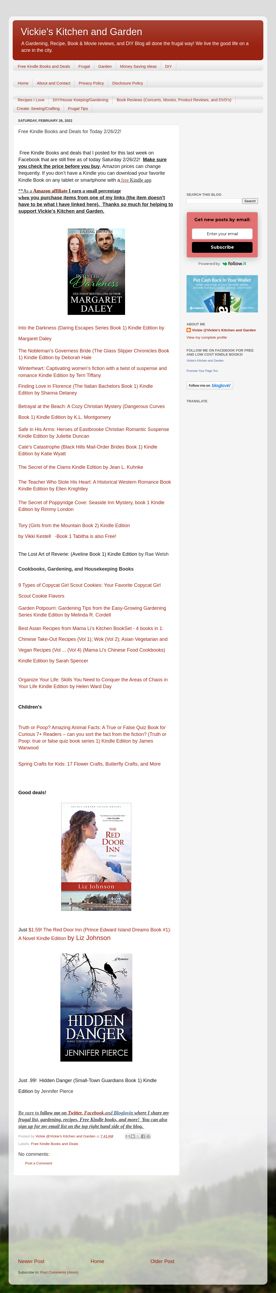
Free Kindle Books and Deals (44, 66)
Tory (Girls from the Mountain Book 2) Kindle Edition (74, 525)
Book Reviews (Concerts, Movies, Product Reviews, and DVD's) (174, 99)
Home (23, 83)
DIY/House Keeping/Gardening (80, 99)
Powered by (222, 263)
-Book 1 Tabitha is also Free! (87, 536)
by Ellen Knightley (69, 488)
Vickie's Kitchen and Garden (81, 31)
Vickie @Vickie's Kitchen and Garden (224, 330)
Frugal (84, 66)
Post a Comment (38, 1163)
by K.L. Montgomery (89, 417)
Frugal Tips (78, 108)
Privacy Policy (91, 83)
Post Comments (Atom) (59, 1272)
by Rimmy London (54, 509)
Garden (105, 66)
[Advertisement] (96, 1217)
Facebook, (94, 1113)
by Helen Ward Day (90, 686)
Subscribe (222, 247)
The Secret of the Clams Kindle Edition (60, 467)
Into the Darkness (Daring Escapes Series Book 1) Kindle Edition (88, 328)
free (125, 180)
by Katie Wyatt (50, 453)
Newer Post (31, 1261)
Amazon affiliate (50, 191)
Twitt (73, 1113)
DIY (168, 66)
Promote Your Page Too (202, 370)
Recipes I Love (31, 99)
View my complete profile (207, 337)
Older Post (162, 1261)
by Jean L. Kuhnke (123, 467)
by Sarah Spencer (69, 661)
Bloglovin (124, 1113)
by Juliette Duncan (70, 436)
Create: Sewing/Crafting (38, 108)
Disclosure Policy (127, 83)
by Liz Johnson (89, 937)
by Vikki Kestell (35, 536)
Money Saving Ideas (138, 66)
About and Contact (53, 83)
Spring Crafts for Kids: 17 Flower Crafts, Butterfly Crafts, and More (90, 764)
